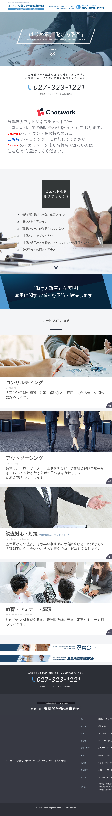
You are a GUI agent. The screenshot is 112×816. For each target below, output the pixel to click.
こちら (13, 139)
